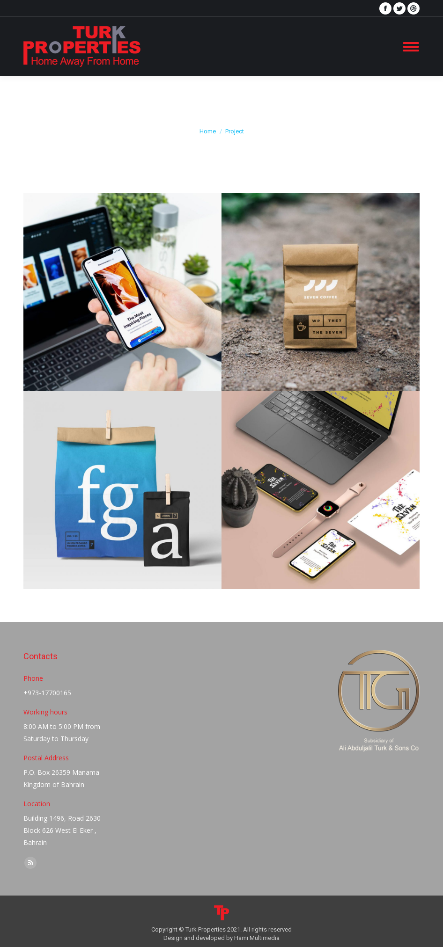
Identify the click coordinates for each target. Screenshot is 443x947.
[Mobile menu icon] (411, 46)
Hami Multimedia (257, 937)
